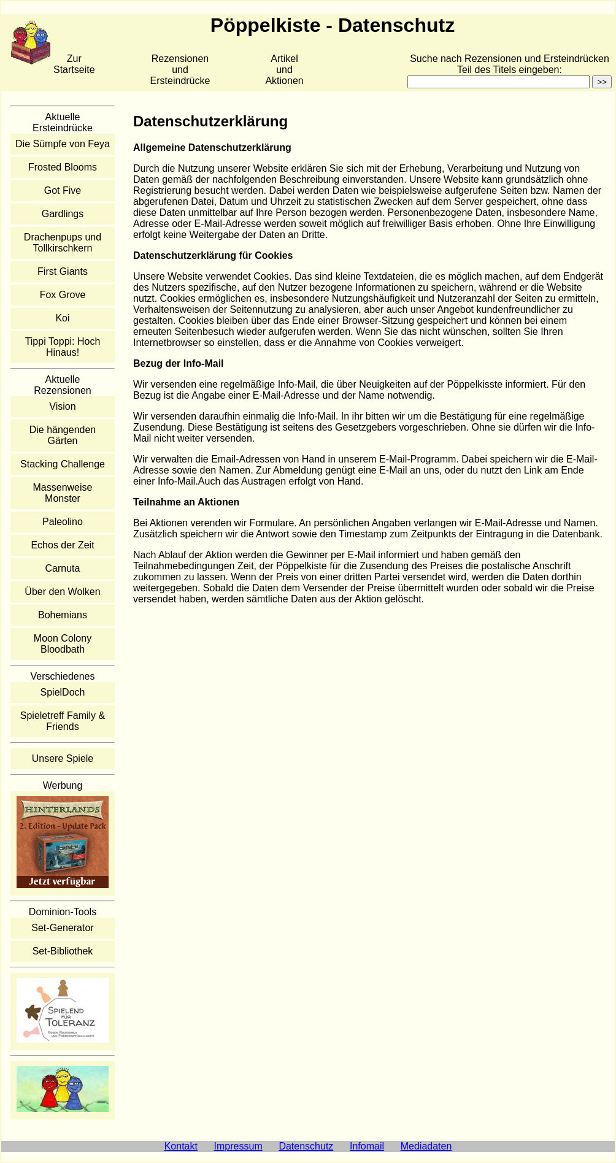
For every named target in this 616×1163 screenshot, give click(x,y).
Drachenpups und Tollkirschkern (62, 242)
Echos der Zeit (62, 545)
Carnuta (62, 568)
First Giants (62, 271)
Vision (62, 406)
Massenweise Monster (63, 493)
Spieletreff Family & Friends (62, 721)
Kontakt (181, 1146)
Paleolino (62, 521)
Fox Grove (63, 295)
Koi (62, 318)
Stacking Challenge (62, 464)
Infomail (367, 1146)
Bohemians (62, 615)
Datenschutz (306, 1146)
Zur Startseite (74, 64)
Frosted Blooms (62, 167)
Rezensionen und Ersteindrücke (180, 69)
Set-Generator (62, 928)
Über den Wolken (62, 591)
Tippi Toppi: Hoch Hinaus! (63, 347)
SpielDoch (62, 692)
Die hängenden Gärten (62, 435)
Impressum (238, 1146)
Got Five (62, 190)
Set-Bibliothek (63, 951)
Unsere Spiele (63, 758)
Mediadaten (426, 1146)
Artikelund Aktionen (284, 69)
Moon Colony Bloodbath (62, 643)
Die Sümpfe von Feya (62, 144)
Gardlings (62, 214)
